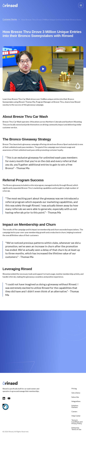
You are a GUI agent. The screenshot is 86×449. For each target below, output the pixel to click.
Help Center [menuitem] (75, 416)
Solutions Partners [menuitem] (74, 406)
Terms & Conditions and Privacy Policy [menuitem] (76, 421)
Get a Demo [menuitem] (75, 393)
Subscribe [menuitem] (75, 397)
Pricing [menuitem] (74, 388)
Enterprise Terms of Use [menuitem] (76, 428)
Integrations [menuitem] (75, 401)
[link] (10, 5)
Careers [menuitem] (74, 411)
